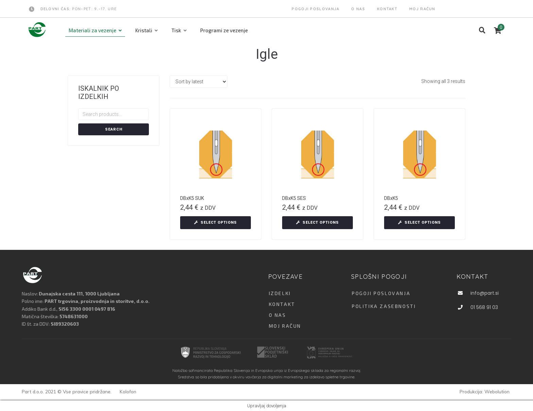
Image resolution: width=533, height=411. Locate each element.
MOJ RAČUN (285, 326)
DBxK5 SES (294, 198)
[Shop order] (198, 81)
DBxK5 (391, 198)
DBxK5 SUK (192, 198)
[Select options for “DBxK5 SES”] (317, 222)
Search (113, 129)
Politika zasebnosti (384, 306)
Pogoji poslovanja (381, 293)
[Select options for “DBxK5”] (419, 222)
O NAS (277, 315)
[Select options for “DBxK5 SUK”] (215, 222)
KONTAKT (282, 304)
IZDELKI (280, 293)
